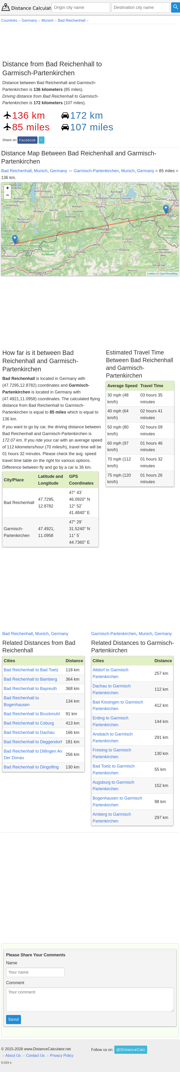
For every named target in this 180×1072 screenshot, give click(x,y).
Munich (41, 170)
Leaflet (151, 273)
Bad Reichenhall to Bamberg (30, 679)
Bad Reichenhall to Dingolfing (31, 767)
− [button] (7, 195)
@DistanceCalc (130, 1049)
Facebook (27, 140)
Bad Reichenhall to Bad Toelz (31, 670)
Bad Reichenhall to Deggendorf (33, 742)
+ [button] (7, 188)
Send (13, 1019)
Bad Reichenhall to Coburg (29, 723)
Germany (58, 170)
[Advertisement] (89, 40)
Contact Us (35, 1055)
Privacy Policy (62, 1055)
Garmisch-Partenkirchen (96, 170)
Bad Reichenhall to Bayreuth (30, 688)
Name (11, 963)
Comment (15, 982)
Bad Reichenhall (16, 170)
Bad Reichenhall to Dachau (29, 732)
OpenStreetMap (169, 273)
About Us (13, 1055)
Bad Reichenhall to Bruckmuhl (32, 713)
